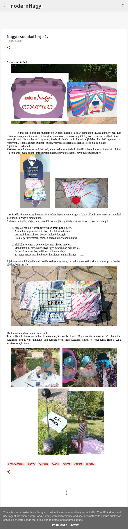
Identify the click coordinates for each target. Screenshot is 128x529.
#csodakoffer (16, 464)
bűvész (66, 464)
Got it (74, 525)
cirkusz (78, 464)
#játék (31, 464)
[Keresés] (48, 6)
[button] (9, 47)
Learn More (59, 525)
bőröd (55, 464)
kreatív (90, 464)
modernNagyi (26, 6)
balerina (43, 464)
